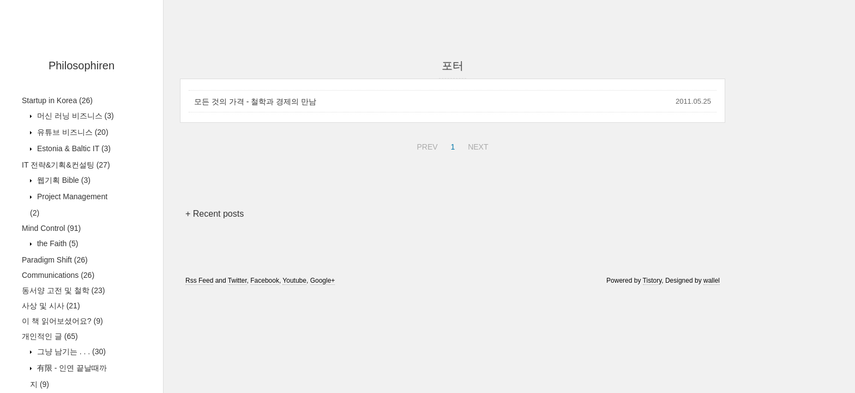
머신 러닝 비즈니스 (74, 115)
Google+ (322, 280)
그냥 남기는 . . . (70, 351)
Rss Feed (199, 280)
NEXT (476, 145)
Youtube (294, 280)
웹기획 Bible (63, 180)
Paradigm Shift (55, 259)
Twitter (237, 280)
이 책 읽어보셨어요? (62, 321)
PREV (425, 145)
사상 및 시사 (51, 305)
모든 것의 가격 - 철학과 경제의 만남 (255, 101)
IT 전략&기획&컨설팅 (66, 164)
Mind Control (51, 228)
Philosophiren (82, 65)
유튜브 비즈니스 (72, 132)
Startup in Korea (57, 100)
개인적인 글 (50, 336)
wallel (711, 280)
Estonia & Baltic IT (73, 148)
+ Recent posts (214, 213)
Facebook (264, 280)
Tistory (652, 280)
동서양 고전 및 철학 (63, 290)
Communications (58, 275)
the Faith (56, 243)
